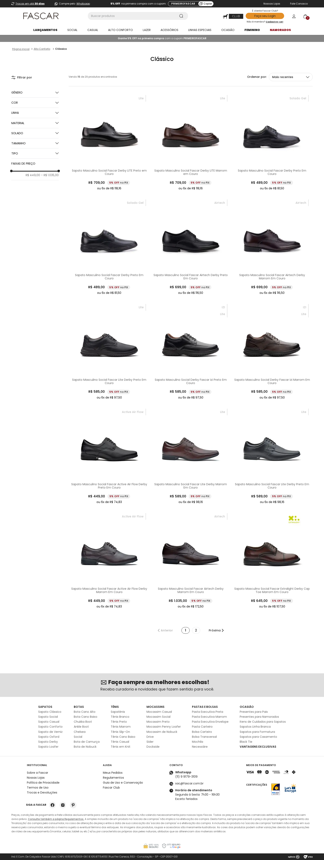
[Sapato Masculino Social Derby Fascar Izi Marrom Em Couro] (272, 351)
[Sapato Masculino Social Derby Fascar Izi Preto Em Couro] (190, 351)
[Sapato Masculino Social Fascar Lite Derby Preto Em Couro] (109, 351)
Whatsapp (83, 3)
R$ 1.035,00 (50, 175)
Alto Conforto (42, 49)
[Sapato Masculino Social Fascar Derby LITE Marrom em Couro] (190, 142)
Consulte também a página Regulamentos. (56, 819)
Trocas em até (30, 3)
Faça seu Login (265, 16)
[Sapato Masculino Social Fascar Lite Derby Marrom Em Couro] (190, 456)
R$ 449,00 (33, 175)
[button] (35, 102)
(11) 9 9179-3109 (186, 777)
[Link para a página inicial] (20, 49)
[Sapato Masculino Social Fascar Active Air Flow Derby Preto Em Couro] (109, 456)
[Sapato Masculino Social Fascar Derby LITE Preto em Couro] (109, 142)
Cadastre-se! (274, 21)
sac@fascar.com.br (189, 783)
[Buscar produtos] (182, 16)
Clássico (61, 49)
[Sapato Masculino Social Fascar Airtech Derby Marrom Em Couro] (272, 247)
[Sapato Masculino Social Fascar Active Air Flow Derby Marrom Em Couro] (109, 561)
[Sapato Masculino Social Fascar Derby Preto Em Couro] (272, 142)
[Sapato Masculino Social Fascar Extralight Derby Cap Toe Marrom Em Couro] (272, 561)
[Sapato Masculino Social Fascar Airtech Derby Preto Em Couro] (190, 247)
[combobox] (138, 16)
